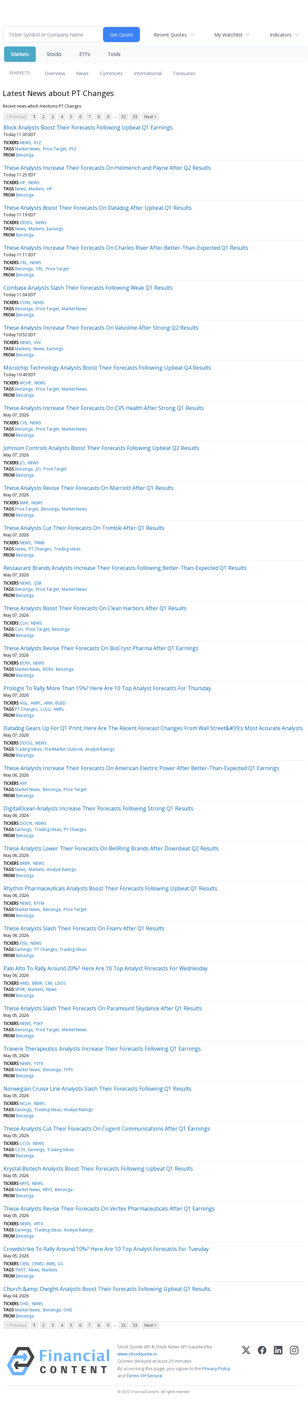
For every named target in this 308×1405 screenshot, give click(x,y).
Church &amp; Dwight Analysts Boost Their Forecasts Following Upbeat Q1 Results (106, 1289)
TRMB (39, 543)
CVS (23, 423)
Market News (27, 149)
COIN (25, 302)
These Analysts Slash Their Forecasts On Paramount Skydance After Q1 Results (102, 1008)
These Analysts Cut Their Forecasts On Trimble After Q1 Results (83, 528)
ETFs (84, 54)
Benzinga (25, 155)
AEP (23, 783)
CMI (48, 983)
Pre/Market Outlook (64, 749)
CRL (23, 262)
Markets (20, 54)
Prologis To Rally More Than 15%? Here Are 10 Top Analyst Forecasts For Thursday (107, 688)
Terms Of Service (144, 1376)
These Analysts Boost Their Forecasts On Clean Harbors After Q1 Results (95, 608)
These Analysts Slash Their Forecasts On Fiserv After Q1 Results (83, 928)
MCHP (25, 383)
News (82, 73)
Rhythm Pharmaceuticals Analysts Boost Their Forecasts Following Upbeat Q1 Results (110, 888)
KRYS (24, 1183)
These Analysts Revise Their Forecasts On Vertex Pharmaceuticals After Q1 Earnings (109, 1208)
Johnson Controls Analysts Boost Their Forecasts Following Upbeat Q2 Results (101, 448)
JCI (22, 463)
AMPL (36, 703)
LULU (46, 709)
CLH (24, 623)
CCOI (25, 1143)
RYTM (39, 903)
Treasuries (184, 73)
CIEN (24, 1264)
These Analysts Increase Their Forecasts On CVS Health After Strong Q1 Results (103, 408)
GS (60, 1264)
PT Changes (40, 549)
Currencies (111, 73)
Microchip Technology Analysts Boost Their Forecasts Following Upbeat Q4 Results (107, 367)
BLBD (60, 703)
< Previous (16, 117)
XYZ (37, 143)
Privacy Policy (216, 1368)
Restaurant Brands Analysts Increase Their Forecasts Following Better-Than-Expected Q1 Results (125, 568)
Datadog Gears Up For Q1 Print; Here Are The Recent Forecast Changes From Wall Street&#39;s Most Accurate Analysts (153, 728)
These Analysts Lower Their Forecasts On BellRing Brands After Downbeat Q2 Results (111, 848)
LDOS (60, 983)
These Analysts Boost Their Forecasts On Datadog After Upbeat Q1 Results (97, 208)
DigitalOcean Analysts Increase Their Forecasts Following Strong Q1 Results (98, 808)
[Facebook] (262, 1361)
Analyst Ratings (99, 749)
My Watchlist (228, 34)
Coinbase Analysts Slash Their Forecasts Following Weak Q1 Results (88, 287)
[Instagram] (294, 1361)
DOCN (26, 823)
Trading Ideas (67, 549)
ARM (48, 703)
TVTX (38, 1063)
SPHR (20, 989)
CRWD (38, 1264)
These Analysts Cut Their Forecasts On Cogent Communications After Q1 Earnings (106, 1128)
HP (22, 183)
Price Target (54, 149)
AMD (24, 983)
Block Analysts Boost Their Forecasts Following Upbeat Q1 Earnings (88, 127)
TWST (20, 1270)
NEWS (25, 143)
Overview (55, 73)
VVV (37, 342)
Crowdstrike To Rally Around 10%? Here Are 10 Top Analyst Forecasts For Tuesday (106, 1249)
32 (123, 117)
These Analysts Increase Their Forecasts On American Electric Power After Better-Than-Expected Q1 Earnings (141, 768)
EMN (50, 1264)
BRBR (25, 863)
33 (135, 117)
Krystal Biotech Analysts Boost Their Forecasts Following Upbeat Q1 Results (98, 1168)
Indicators (281, 34)
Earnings (55, 229)
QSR (38, 583)
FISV (23, 943)
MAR (24, 503)
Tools (114, 54)
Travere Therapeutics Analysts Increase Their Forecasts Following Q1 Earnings (102, 1048)
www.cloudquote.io (137, 1354)
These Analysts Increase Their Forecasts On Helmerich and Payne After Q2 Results (107, 168)
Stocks (54, 54)
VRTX (38, 1224)
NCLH (25, 1103)
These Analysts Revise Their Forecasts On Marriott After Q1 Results (88, 488)
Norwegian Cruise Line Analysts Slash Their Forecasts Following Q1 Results (97, 1088)
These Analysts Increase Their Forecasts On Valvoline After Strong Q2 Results (101, 327)
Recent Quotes (170, 34)
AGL (24, 703)
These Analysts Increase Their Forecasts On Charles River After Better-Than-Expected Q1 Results (125, 247)
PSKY (38, 1023)
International (148, 73)
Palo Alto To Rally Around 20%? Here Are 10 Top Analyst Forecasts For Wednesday (105, 968)
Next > (150, 117)
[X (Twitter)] (246, 1361)
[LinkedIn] (278, 1361)
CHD (24, 1304)
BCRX (25, 663)
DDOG (26, 223)
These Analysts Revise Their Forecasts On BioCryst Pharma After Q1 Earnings (101, 648)
